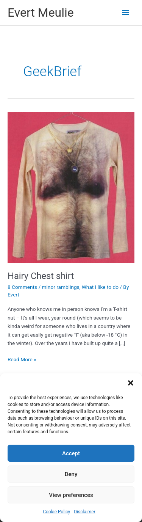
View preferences (71, 495)
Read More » (22, 359)
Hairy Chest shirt (41, 276)
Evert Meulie (41, 12)
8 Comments (22, 287)
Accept (71, 453)
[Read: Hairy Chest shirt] (71, 187)
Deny (71, 474)
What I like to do (100, 287)
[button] (130, 383)
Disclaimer (84, 511)
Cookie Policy (56, 511)
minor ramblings (61, 287)
